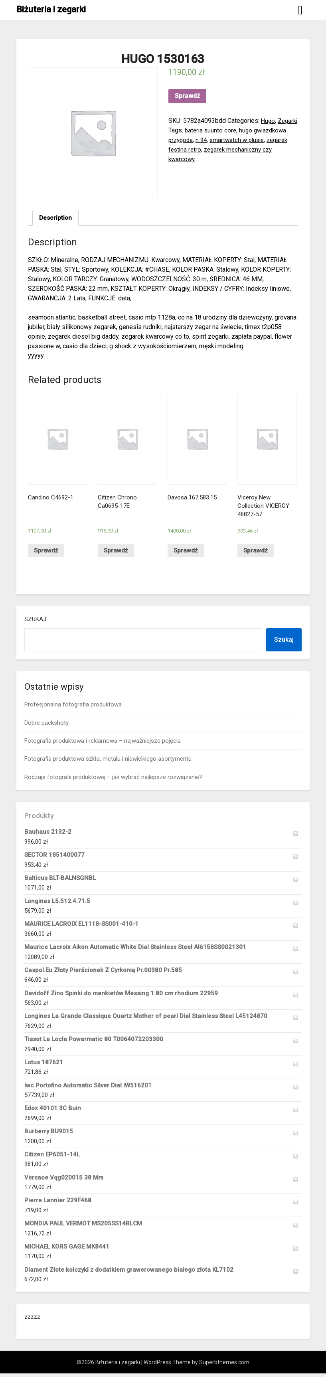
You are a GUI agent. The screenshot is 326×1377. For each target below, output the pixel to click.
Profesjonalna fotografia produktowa (73, 708)
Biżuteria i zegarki (51, 9)
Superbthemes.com (224, 1366)
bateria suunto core (234, 130)
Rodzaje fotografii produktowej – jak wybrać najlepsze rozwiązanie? (113, 780)
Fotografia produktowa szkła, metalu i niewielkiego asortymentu (108, 762)
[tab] (56, 218)
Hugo (268, 120)
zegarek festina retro (217, 149)
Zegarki (179, 130)
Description (56, 218)
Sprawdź (187, 96)
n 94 (240, 140)
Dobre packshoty (46, 726)
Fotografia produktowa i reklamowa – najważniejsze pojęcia (102, 744)
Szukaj (35, 622)
